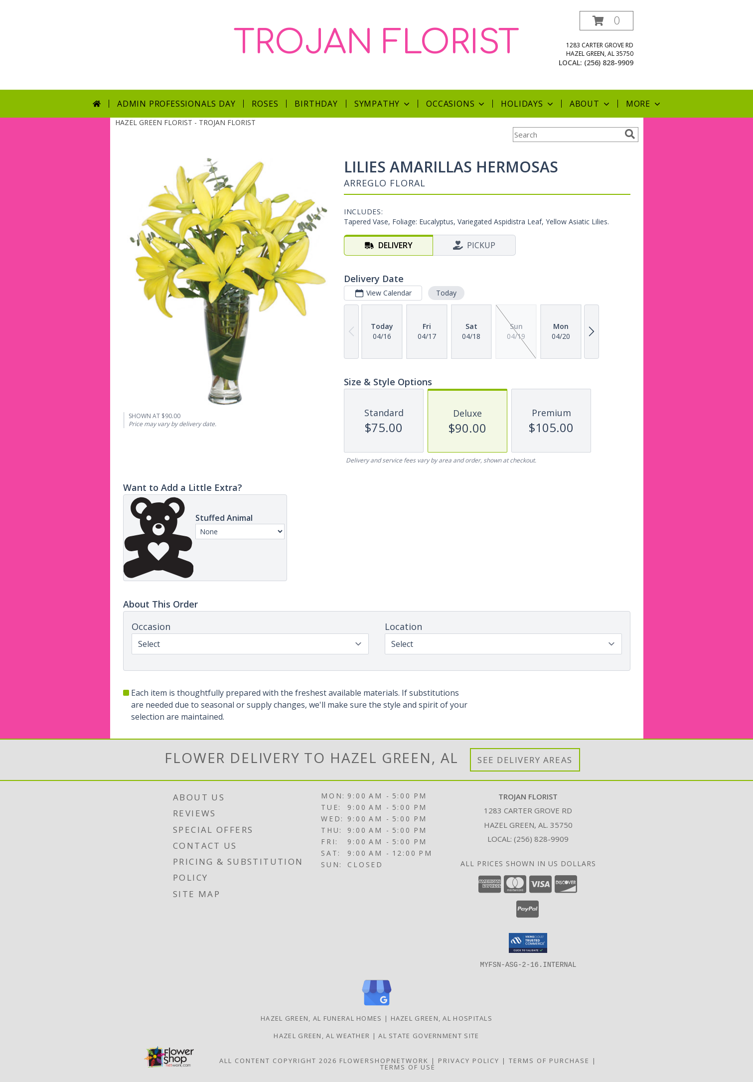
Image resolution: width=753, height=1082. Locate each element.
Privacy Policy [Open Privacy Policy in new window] (468, 1060)
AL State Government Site (428, 1035)
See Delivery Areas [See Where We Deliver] (525, 760)
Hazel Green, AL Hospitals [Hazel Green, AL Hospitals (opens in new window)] (442, 1017)
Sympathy (383, 103)
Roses (265, 103)
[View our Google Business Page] (377, 1005)
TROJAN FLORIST (376, 43)
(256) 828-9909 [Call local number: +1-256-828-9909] (608, 62)
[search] (630, 134)
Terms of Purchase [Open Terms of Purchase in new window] (549, 1060)
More (644, 103)
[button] (606, 20)
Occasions (456, 103)
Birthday (316, 103)
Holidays (528, 103)
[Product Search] (566, 135)
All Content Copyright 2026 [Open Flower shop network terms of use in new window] (278, 1060)
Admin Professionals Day (176, 103)
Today (446, 293)
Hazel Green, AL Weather (322, 1035)
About (590, 103)
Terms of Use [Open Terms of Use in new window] (408, 1066)
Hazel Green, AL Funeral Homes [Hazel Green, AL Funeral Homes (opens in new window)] (321, 1017)
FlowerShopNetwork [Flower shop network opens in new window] (384, 1060)
